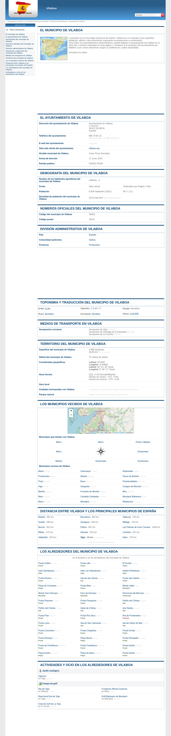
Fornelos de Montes (89, 491)
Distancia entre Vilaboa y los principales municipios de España (98, 511)
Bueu (82, 481)
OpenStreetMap (119, 433)
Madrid (41, 517)
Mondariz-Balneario (132, 496)
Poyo (40, 481)
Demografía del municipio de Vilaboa (74, 173)
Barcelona (85, 517)
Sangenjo (85, 486)
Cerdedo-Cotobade (89, 496)
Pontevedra (94, 245)
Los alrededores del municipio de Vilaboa (79, 551)
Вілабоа (96, 314)
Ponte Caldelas (143, 442)
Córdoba (127, 532)
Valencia (127, 517)
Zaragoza (85, 522)
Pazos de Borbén (131, 476)
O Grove (45, 706)
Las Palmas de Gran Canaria (136, 527)
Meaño (41, 491)
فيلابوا (47, 308)
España (92, 235)
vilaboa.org (94, 148)
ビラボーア (95, 308)
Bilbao (41, 532)
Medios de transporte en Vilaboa (71, 323)
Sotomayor (85, 471)
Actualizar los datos (78, 52)
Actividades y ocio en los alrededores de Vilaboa (86, 665)
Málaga (126, 522)
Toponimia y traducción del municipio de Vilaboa (84, 302)
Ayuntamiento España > (16, 21)
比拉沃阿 (134, 314)
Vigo (40, 486)
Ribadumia (128, 502)
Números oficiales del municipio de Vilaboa (80, 208)
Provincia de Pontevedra (58, 21)
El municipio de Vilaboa (61, 30)
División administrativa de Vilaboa (71, 229)
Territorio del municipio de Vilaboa (73, 344)
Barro (41, 502)
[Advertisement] (100, 88)
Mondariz (84, 502)
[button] (71, 411)
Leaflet (100, 433)
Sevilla (41, 522)
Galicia (92, 240)
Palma (83, 527)
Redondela (128, 471)
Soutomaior (142, 451)
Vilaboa (51, 8)
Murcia (41, 527)
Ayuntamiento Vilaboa (77, 21)
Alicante (84, 532)
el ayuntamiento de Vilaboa (65, 117)
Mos (125, 491)
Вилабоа (49, 314)
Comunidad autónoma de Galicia (36, 21)
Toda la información (17, 30)
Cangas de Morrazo (132, 486)
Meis (40, 496)
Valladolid (42, 537)
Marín (58, 442)
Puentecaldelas (130, 481)
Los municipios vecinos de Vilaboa (71, 404)
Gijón (125, 537)
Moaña (58, 461)
